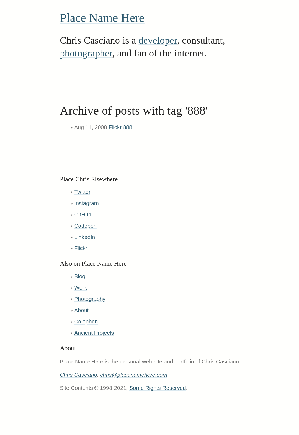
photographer (86, 53)
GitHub (83, 214)
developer (157, 40)
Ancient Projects (94, 333)
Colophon (86, 321)
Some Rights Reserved (157, 388)
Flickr (80, 248)
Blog (79, 276)
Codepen (85, 226)
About (81, 310)
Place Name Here (102, 17)
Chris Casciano (78, 375)
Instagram (86, 203)
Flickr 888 (120, 127)
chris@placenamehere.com (133, 375)
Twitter (82, 192)
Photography (89, 299)
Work (80, 287)
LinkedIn (84, 237)
